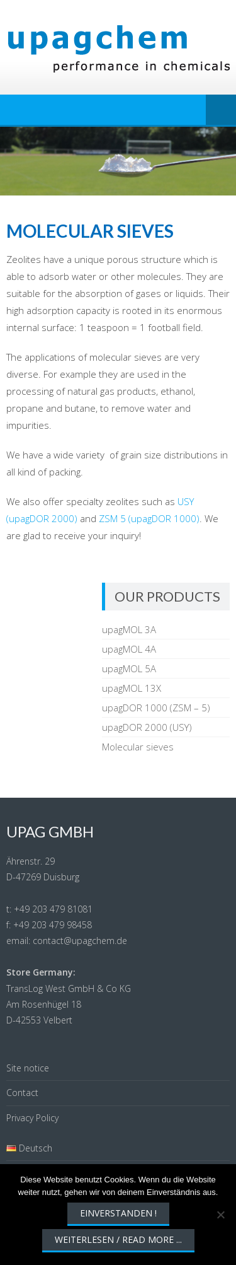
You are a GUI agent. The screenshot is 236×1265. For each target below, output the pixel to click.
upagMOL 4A (129, 649)
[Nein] (220, 1214)
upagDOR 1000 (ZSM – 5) (156, 707)
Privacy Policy (32, 1118)
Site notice (27, 1068)
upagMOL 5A (129, 668)
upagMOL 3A (129, 629)
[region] (118, 161)
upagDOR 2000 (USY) (147, 727)
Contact (22, 1093)
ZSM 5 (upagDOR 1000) (149, 518)
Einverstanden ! (118, 1213)
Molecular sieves (138, 746)
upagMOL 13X (131, 688)
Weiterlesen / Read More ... (118, 1239)
